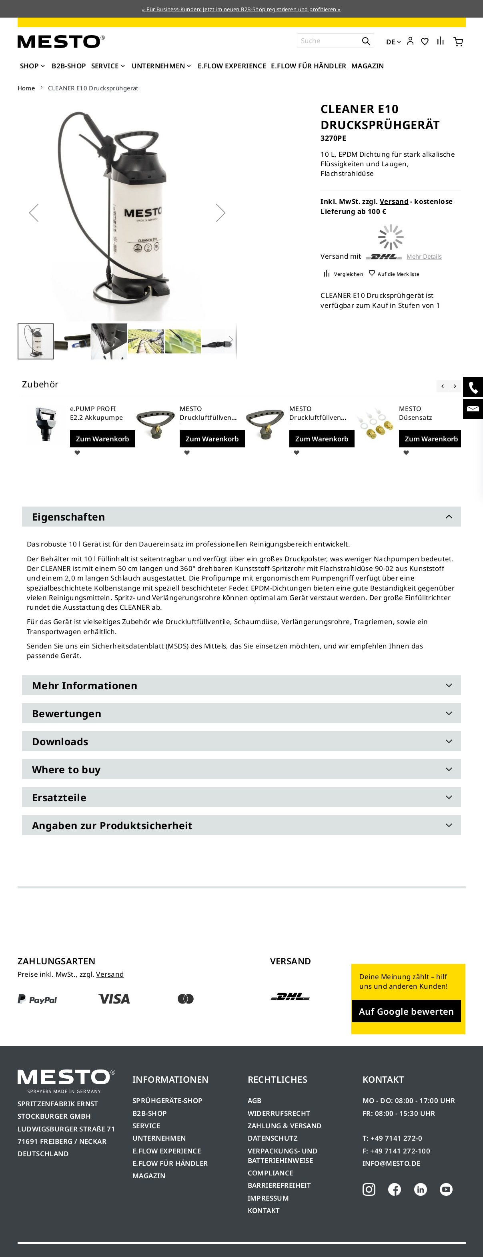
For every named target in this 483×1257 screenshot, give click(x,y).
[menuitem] (34, 66)
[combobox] (335, 40)
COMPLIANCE (270, 1172)
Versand (394, 201)
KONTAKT (264, 1210)
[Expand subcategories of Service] (123, 66)
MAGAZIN (148, 1175)
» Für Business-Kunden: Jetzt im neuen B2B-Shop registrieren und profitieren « (241, 9)
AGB (255, 1100)
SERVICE (146, 1125)
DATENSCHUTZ (273, 1138)
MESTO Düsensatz (416, 413)
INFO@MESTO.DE (391, 1163)
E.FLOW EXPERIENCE (166, 1150)
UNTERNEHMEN (159, 1138)
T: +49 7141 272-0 (392, 1138)
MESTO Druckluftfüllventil (208, 417)
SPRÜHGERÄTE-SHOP (167, 1100)
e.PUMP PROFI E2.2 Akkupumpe (96, 413)
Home (26, 88)
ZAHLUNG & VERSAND (285, 1125)
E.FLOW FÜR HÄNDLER (170, 1163)
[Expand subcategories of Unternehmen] (189, 66)
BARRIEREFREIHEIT (279, 1185)
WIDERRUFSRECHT (279, 1113)
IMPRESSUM (268, 1198)
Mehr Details (424, 256)
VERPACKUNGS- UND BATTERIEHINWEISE (283, 1155)
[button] (410, 41)
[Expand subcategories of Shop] (43, 66)
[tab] (241, 517)
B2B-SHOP (149, 1113)
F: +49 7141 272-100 (396, 1150)
